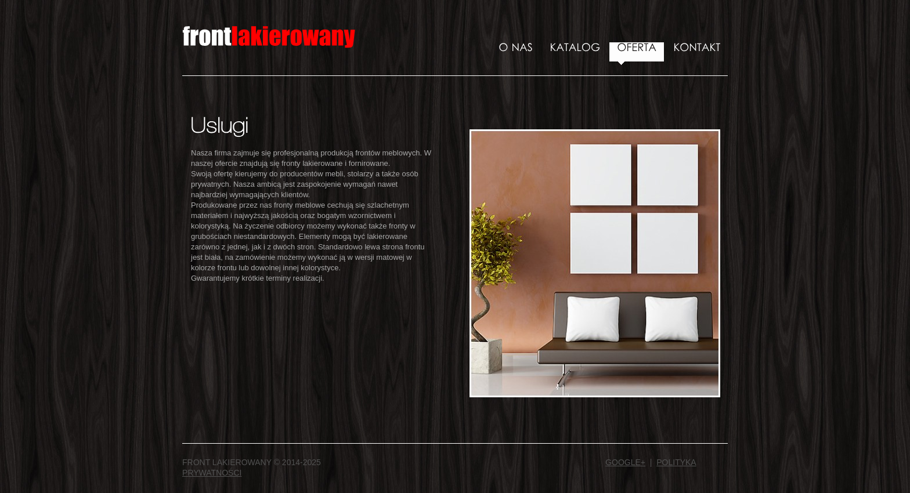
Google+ (625, 462)
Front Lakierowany (269, 40)
